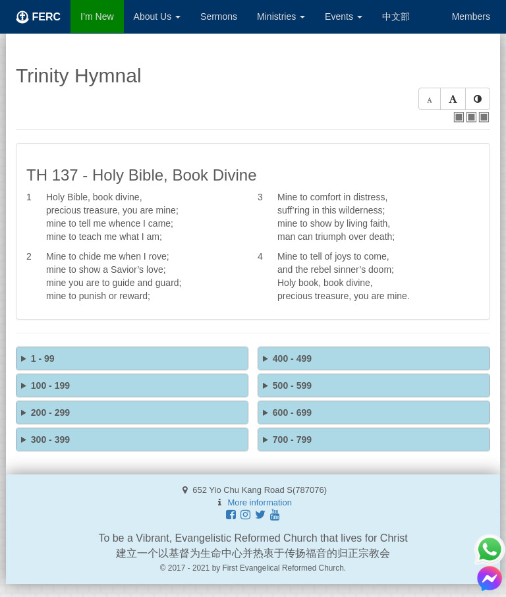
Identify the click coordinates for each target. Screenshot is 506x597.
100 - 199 (50, 385)
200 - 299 (50, 412)
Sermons (218, 16)
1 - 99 (43, 358)
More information (259, 502)
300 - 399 (50, 439)
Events (343, 16)
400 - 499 (292, 358)
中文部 (396, 16)
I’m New (97, 16)
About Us (157, 16)
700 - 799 (292, 439)
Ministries (281, 16)
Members (471, 16)
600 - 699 (292, 412)
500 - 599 (292, 385)
